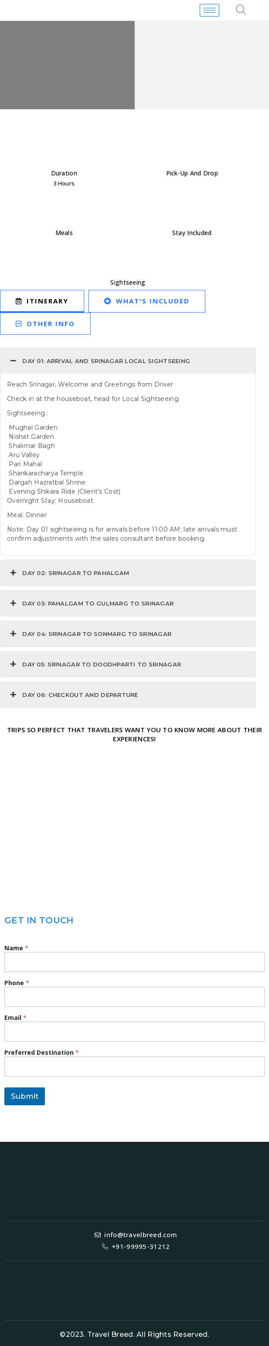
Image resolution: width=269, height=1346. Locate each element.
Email (15, 1017)
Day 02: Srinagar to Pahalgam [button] (68, 573)
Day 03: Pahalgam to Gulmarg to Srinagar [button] (91, 603)
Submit (24, 1096)
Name (16, 948)
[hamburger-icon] (209, 10)
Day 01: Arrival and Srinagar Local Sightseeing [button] (99, 361)
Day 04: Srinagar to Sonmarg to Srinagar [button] (89, 634)
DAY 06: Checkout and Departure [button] (73, 695)
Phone (16, 983)
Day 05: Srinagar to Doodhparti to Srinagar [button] (94, 664)
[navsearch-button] (241, 10)
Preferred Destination (41, 1052)
